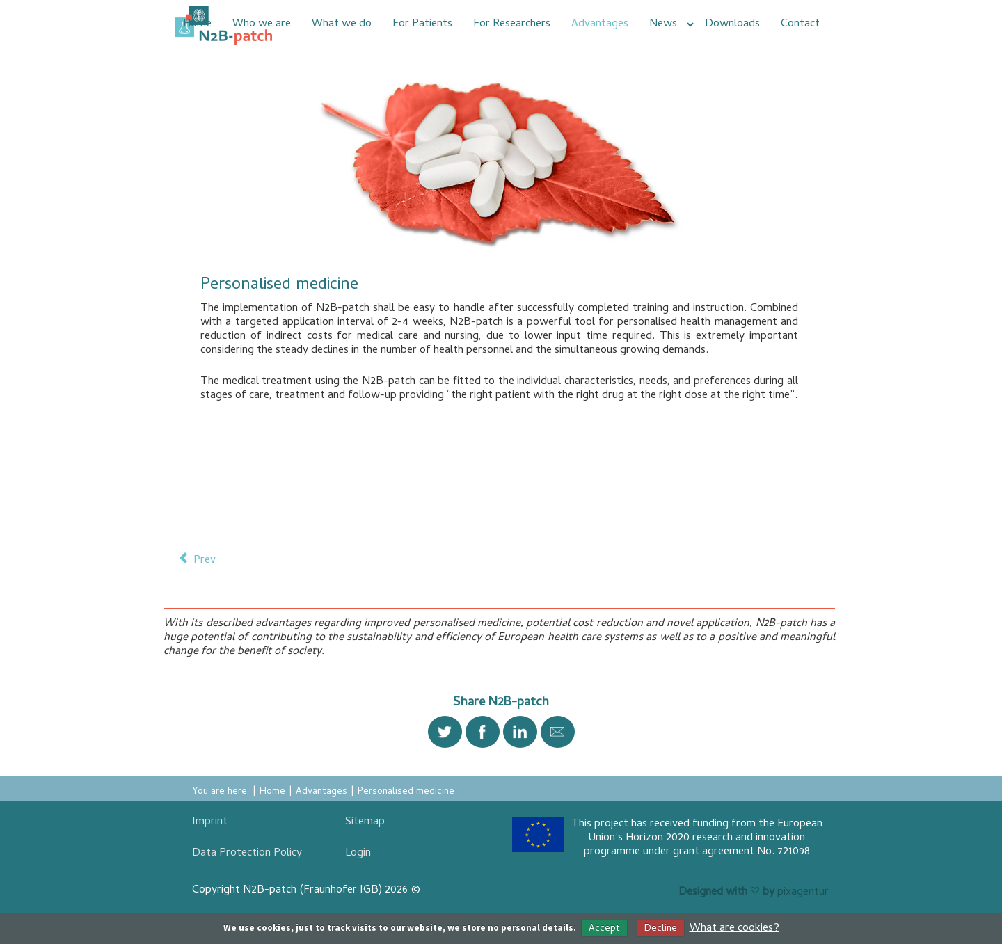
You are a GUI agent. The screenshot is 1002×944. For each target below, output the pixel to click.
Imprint (210, 822)
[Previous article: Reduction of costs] (197, 560)
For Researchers (511, 24)
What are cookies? (734, 929)
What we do (342, 24)
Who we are (261, 24)
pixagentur (803, 892)
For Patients (422, 24)
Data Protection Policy (247, 854)
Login (358, 854)
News (663, 24)
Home (197, 24)
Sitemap (365, 822)
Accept (604, 928)
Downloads (732, 24)
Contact (800, 24)
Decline (660, 928)
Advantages (599, 24)
